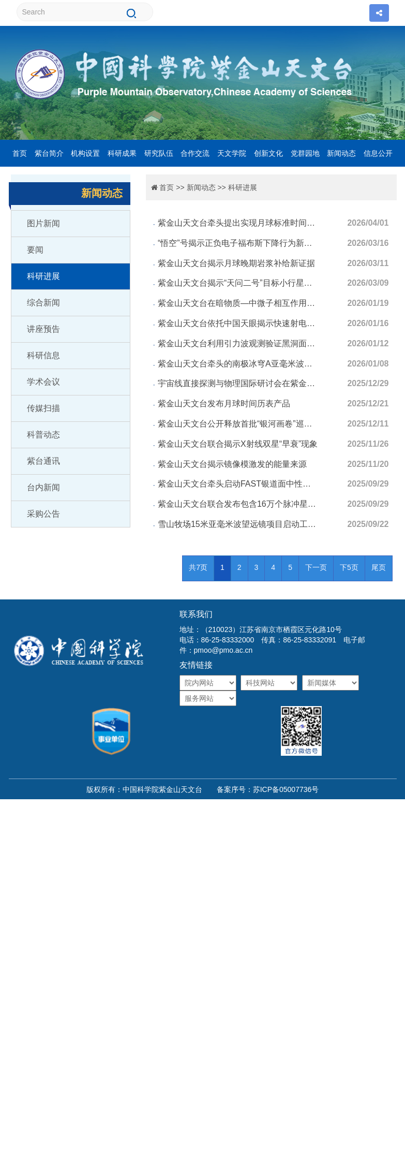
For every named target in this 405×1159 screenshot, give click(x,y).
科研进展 (43, 276)
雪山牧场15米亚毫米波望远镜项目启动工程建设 (238, 524)
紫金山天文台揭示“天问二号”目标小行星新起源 (238, 282)
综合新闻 (43, 302)
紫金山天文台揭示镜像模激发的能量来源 (232, 464)
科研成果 (122, 153)
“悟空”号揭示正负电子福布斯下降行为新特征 (238, 243)
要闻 (35, 249)
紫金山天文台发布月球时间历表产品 (224, 403)
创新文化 (268, 153)
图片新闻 (43, 223)
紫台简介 (49, 153)
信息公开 (378, 153)
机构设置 (85, 153)
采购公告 (43, 513)
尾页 (378, 567)
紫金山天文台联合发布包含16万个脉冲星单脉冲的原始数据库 (238, 504)
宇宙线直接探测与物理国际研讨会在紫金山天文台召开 (238, 383)
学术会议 (43, 381)
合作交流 (195, 153)
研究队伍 (158, 153)
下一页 (316, 567)
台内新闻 (43, 487)
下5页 (349, 567)
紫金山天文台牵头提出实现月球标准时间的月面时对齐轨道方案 (238, 222)
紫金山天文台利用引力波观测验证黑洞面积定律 (238, 343)
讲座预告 (43, 329)
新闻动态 (341, 153)
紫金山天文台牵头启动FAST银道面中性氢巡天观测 (238, 483)
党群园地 (305, 153)
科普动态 (43, 434)
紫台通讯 (43, 461)
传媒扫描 (43, 408)
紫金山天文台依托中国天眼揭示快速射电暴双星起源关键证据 (238, 323)
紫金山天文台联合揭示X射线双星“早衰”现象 (238, 443)
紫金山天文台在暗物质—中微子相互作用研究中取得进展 (238, 303)
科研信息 (43, 355)
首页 (19, 153)
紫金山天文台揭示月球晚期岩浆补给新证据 (236, 263)
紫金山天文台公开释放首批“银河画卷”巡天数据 (238, 423)
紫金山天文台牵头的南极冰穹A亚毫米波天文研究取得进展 (238, 363)
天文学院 (231, 153)
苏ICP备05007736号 (286, 789)
